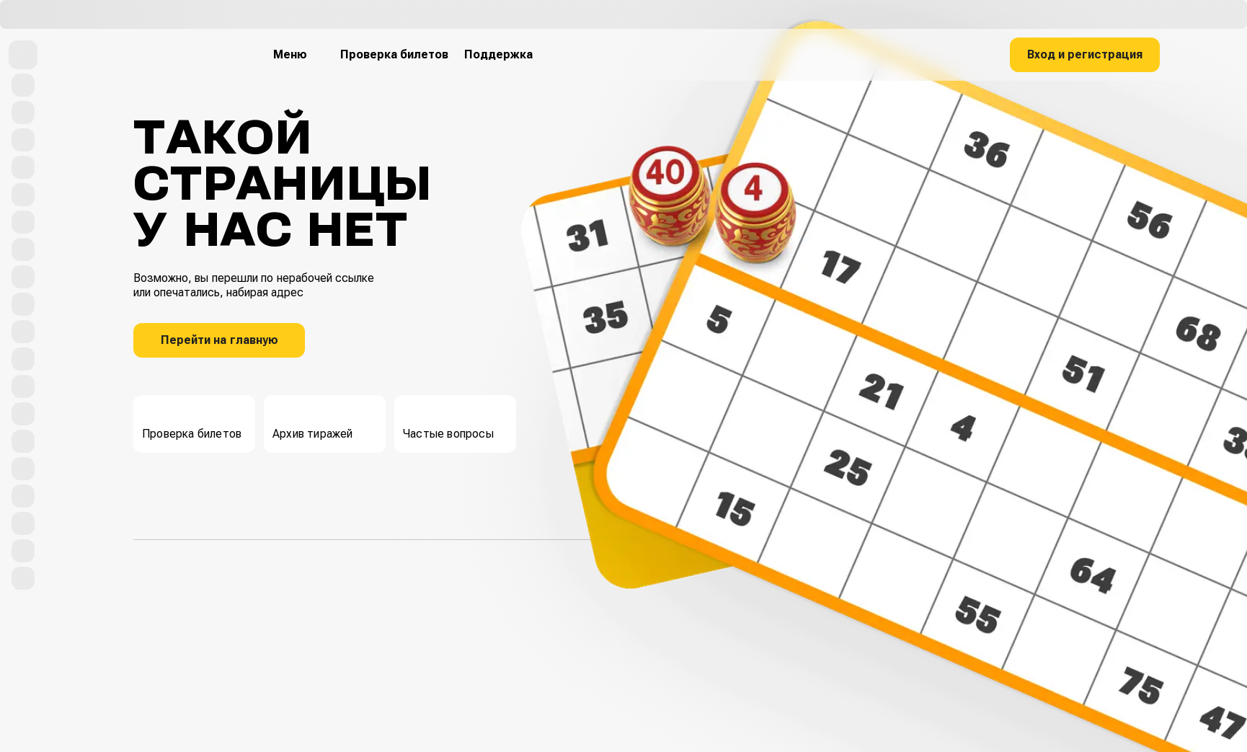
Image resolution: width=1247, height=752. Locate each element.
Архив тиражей (312, 422)
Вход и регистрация (1084, 54)
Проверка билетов (191, 422)
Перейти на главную (219, 340)
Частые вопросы (448, 422)
